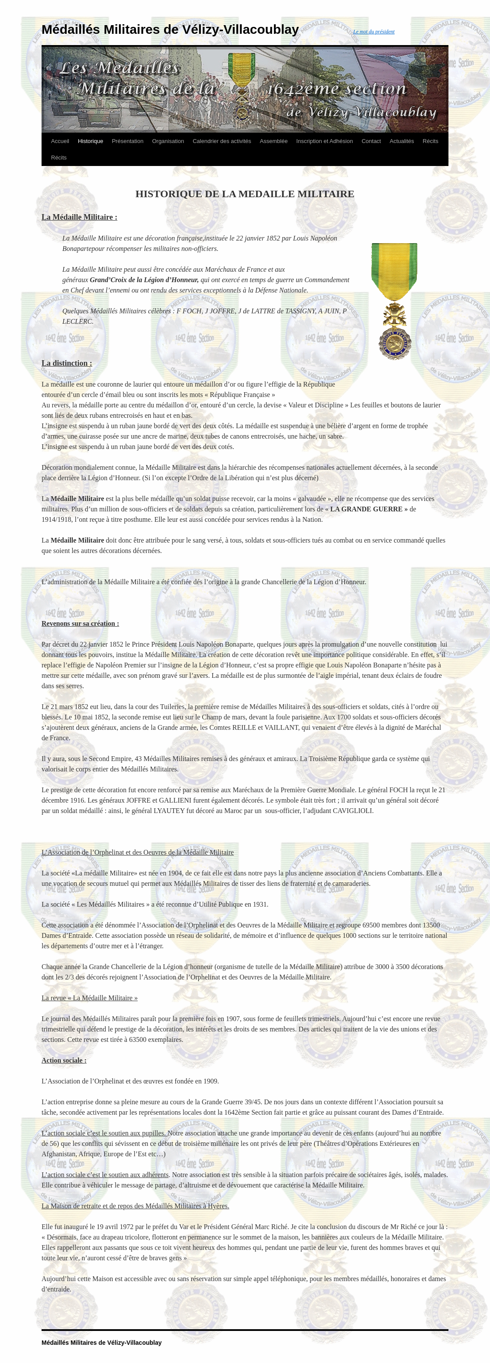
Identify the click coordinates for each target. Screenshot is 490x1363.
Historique (90, 141)
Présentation (127, 141)
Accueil (60, 141)
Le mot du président (374, 32)
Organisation (168, 141)
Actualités (402, 141)
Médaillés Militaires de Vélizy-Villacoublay (170, 29)
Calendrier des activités (222, 141)
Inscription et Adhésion (325, 141)
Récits (430, 141)
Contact (371, 141)
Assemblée (273, 141)
